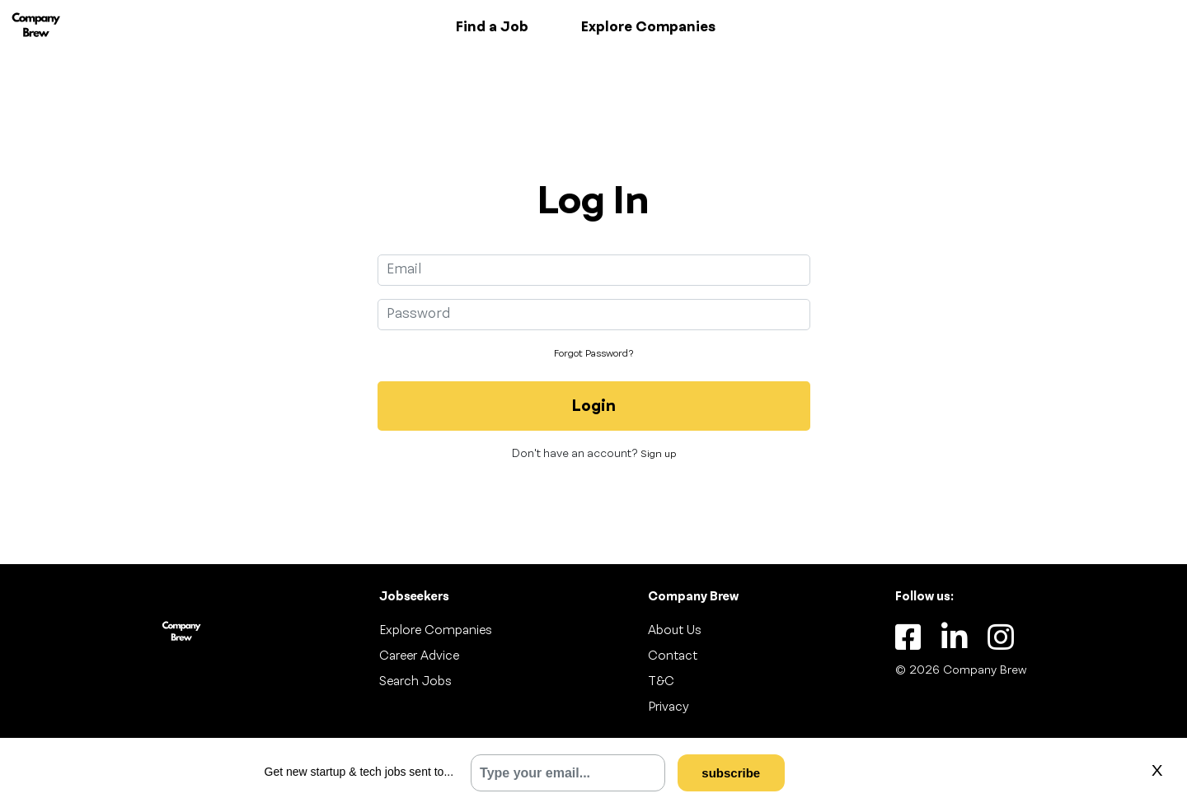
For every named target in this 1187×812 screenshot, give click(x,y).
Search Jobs (415, 682)
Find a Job (492, 27)
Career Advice (419, 656)
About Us (674, 631)
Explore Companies (648, 27)
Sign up (658, 455)
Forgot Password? (593, 354)
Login (594, 406)
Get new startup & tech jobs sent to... (359, 771)
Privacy (668, 707)
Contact (672, 656)
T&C (661, 682)
